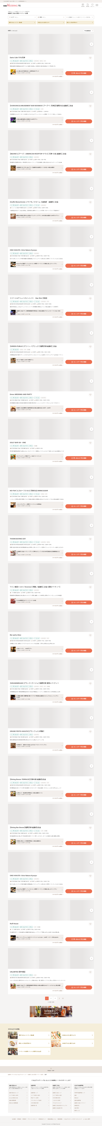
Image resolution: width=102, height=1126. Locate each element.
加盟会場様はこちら (52, 1119)
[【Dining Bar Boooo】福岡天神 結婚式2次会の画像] (51, 814)
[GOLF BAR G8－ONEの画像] (51, 429)
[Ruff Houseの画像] (51, 910)
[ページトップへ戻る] (51, 1069)
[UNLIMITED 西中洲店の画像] (51, 958)
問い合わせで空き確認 (78, 73)
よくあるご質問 (86, 1119)
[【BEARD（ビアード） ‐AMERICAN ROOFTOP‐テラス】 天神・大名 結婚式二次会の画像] (51, 140)
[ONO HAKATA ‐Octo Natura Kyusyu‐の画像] (51, 236)
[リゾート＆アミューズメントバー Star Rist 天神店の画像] (51, 285)
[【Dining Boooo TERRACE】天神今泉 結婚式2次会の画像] (51, 766)
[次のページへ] (59, 998)
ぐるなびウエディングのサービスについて (73, 1119)
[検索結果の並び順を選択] (88, 30)
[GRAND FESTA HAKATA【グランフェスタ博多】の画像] (51, 718)
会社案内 (14, 1119)
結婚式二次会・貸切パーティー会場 (35, 1074)
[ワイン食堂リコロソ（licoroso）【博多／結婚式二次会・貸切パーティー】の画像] (51, 573)
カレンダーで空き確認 (78, 121)
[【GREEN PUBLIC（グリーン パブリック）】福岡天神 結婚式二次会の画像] (51, 333)
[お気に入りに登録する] (90, 58)
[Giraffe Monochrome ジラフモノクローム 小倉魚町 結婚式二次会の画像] (51, 188)
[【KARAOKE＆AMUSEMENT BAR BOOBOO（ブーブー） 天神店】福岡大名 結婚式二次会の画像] (51, 92)
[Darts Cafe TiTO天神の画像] (51, 44)
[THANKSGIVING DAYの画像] (51, 525)
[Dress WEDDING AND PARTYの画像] (51, 381)
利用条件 (24, 1119)
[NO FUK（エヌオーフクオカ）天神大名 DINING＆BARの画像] (51, 477)
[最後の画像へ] (91, 44)
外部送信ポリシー (42, 1119)
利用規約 (19, 1119)
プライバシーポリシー (32, 1119)
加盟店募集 (60, 1119)
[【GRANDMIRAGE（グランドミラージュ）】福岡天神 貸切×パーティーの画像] (51, 669)
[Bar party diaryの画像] (51, 621)
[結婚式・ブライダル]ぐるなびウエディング (17, 1074)
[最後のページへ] (63, 998)
